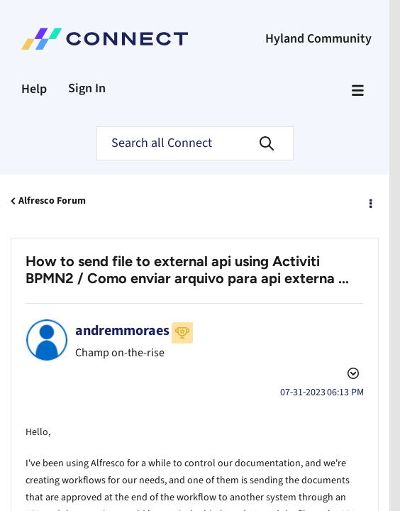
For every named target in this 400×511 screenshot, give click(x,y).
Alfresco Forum (52, 201)
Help (34, 89)
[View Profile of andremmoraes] (122, 331)
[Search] (195, 143)
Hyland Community (318, 39)
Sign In (87, 88)
